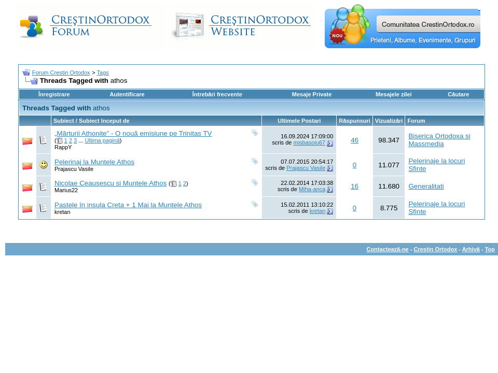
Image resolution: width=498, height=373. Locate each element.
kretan (62, 212)
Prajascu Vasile (73, 169)
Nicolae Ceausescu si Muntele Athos (110, 183)
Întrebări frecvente (217, 94)
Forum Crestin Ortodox (61, 72)
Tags (103, 72)
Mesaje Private (311, 94)
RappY (63, 147)
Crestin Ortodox (436, 249)
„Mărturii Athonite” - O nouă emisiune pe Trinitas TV (133, 133)
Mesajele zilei (394, 94)
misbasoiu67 (309, 142)
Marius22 (66, 190)
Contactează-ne (387, 249)
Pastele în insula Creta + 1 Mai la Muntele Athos (128, 205)
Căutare (458, 94)
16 (354, 186)
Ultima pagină (102, 140)
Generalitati (426, 186)
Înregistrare (54, 94)
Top (490, 249)
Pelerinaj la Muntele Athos (94, 162)
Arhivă (471, 249)
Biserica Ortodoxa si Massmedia (439, 140)
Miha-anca (312, 189)
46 (354, 140)
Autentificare (126, 94)
